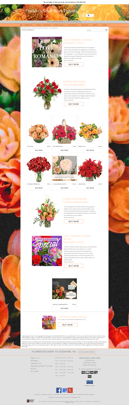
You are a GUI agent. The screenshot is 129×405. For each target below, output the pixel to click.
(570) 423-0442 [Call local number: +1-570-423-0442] (90, 10)
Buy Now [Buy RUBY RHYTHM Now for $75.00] (90, 188)
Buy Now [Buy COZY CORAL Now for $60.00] (39, 150)
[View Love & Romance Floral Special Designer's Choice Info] (47, 251)
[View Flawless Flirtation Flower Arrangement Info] (47, 210)
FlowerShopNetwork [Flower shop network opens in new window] (65, 401)
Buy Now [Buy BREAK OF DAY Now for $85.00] (90, 150)
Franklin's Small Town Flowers (51, 10)
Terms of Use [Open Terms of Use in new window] (69, 402)
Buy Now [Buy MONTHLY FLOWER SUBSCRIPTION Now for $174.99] (64, 308)
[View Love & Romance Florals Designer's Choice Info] (47, 52)
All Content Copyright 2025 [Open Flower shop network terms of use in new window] (48, 401)
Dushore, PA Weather (55, 397)
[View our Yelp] (70, 392)
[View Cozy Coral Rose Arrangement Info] (38, 131)
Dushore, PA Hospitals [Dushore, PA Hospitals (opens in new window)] (61, 394)
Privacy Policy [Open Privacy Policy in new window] (80, 401)
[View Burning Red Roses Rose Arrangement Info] (47, 93)
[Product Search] (96, 30)
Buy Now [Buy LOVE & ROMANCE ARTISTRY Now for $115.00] (64, 188)
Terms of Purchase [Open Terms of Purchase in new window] (93, 401)
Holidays (85, 25)
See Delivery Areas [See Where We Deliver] (87, 352)
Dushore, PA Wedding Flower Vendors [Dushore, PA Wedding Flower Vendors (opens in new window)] (82, 394)
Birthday (47, 25)
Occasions (74, 25)
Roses (39, 25)
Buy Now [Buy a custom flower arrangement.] (68, 324)
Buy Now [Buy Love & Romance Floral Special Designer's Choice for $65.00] (74, 265)
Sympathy (29, 25)
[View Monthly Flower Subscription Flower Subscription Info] (64, 289)
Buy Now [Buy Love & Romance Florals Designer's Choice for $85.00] (74, 64)
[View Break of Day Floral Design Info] (90, 131)
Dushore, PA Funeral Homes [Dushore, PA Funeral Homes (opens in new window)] (43, 394)
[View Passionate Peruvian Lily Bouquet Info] (38, 168)
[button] (89, 15)
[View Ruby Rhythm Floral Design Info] (90, 168)
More (106, 25)
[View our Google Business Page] (64, 392)
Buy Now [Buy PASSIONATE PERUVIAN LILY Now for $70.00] (39, 188)
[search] (106, 30)
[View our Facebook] (59, 392)
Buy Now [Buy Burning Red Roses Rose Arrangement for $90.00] (74, 104)
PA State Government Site (72, 397)
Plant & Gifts (60, 25)
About (96, 25)
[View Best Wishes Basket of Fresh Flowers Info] (64, 131)
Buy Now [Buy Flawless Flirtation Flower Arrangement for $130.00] (74, 221)
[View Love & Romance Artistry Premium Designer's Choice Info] (64, 168)
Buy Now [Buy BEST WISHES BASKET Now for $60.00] (64, 150)
